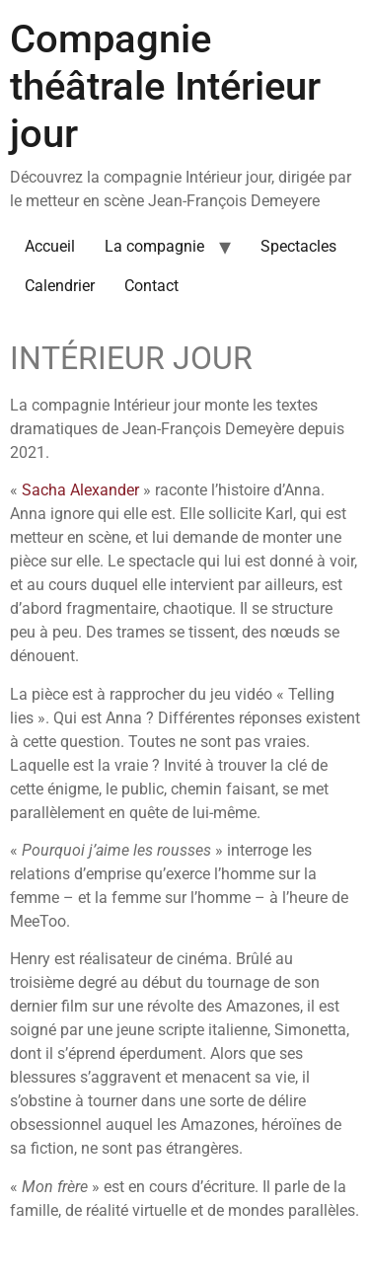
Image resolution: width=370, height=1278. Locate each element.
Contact (151, 285)
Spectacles (298, 246)
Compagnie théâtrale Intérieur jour (165, 86)
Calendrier (60, 285)
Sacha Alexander (80, 490)
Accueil (50, 246)
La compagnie (154, 246)
